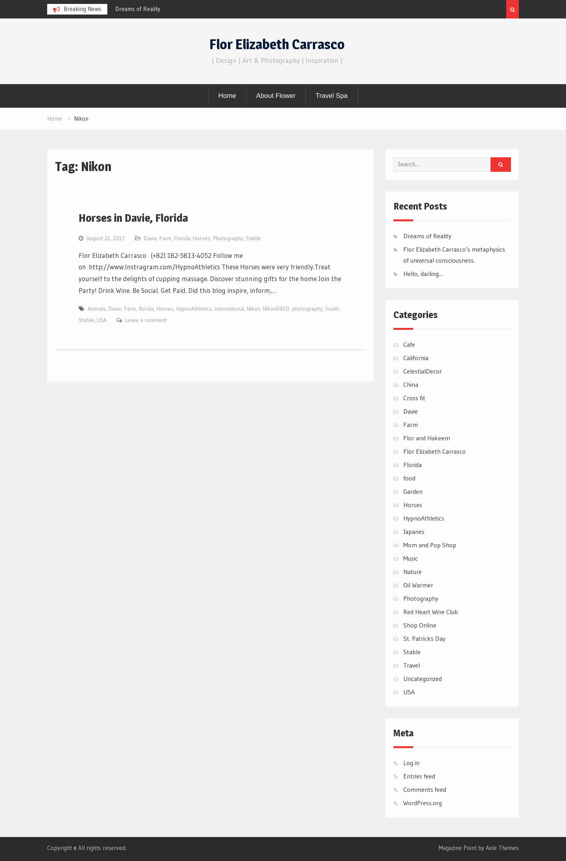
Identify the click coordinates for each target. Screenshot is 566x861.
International (229, 308)
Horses (201, 238)
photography (307, 308)
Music (410, 558)
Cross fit (414, 398)
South (332, 308)
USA (102, 320)
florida (146, 308)
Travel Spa (332, 95)
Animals (97, 308)
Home (227, 95)
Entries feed (419, 776)
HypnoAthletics (194, 308)
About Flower (276, 95)
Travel (411, 665)
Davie (150, 238)
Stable (253, 238)
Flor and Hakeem (426, 438)
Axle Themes (502, 848)
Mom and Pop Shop (429, 545)
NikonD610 (276, 308)
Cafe (409, 344)
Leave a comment (146, 320)
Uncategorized (422, 679)
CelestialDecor (422, 371)
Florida (182, 238)
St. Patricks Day (424, 638)
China (410, 384)
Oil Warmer (418, 585)
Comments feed (424, 789)
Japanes (413, 531)
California (415, 358)
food (409, 478)
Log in (411, 763)
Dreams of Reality (137, 9)
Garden (413, 491)
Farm (165, 238)
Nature (412, 572)
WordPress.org (422, 803)
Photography (228, 238)
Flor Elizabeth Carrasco (277, 44)
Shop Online (419, 625)
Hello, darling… (423, 274)
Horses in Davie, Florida (133, 217)
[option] (186, 9)
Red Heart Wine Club (430, 612)
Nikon (253, 308)
